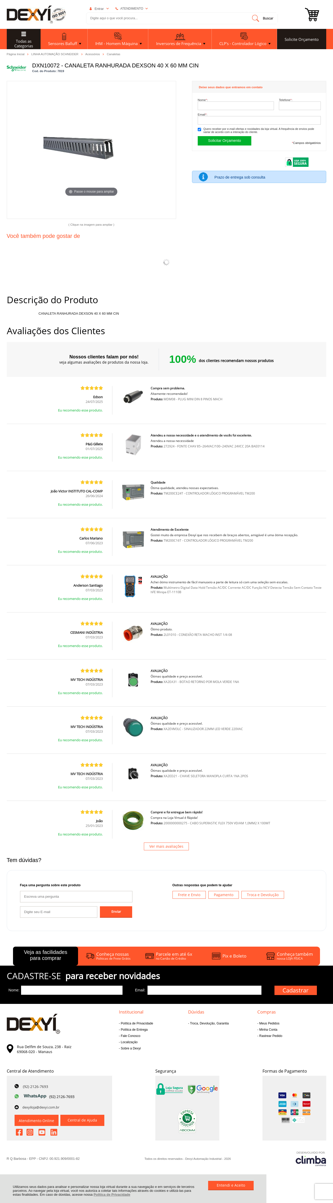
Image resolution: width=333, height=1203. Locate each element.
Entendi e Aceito (231, 1185)
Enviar (116, 911)
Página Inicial (16, 53)
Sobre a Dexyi (130, 1048)
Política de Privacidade (112, 1194)
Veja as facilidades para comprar (45, 955)
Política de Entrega (134, 1029)
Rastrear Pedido (270, 1036)
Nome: (203, 100)
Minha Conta (267, 1029)
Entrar (99, 9)
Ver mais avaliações (166, 846)
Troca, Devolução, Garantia (209, 1023)
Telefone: (285, 100)
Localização (129, 1042)
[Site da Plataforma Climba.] (311, 1158)
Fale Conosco (130, 1036)
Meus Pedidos (268, 1023)
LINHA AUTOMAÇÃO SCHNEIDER (55, 53)
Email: (202, 114)
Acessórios (93, 53)
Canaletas (113, 54)
